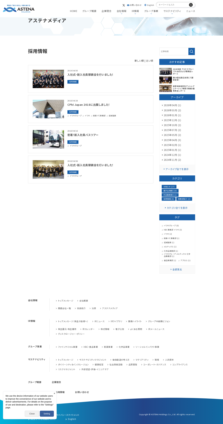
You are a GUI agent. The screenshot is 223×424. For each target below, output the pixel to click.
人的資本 (169, 359)
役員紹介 (81, 308)
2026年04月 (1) (172, 105)
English (150, 5)
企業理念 (106, 11)
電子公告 (119, 329)
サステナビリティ (36, 359)
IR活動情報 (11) (170, 195)
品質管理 (133, 364)
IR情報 (31, 320)
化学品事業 (124, 346)
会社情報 (33, 300)
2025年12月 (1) (172, 120)
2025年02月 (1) (172, 145)
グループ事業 (35, 346)
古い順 (149, 60)
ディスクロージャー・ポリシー (71, 333)
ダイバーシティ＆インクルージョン (73, 364)
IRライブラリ (116, 321)
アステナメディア (110, 308)
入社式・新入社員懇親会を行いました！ (90, 74)
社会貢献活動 (115, 364)
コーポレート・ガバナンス (154, 364)
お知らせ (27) (169, 186)
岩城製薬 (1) (169, 242)
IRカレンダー (88, 329)
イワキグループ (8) (171, 225)
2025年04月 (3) (172, 140)
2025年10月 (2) (172, 125)
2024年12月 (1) (172, 155)
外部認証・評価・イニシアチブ (94, 369)
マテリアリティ (142, 359)
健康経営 (99, 364)
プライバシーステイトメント (66, 414)
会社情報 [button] (121, 11)
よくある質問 (136, 329)
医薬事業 (108, 346)
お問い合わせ (136, 5)
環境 (157, 359)
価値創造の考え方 (120, 359)
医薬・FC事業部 (99, 116)
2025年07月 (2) (172, 130)
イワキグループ (76, 116)
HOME (73, 11)
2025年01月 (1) (172, 150)
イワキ (87, 116)
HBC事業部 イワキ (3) (173, 230)
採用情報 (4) (168, 199)
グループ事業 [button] (151, 11)
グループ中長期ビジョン (159, 321)
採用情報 (73, 81)
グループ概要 (89, 11)
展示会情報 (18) (170, 190)
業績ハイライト (135, 321)
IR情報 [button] (135, 11)
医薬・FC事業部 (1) (171, 238)
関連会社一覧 (64, 308)
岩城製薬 (112, 116)
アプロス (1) (185, 260)
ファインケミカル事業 (68, 346)
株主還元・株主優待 (67, 329)
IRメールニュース (156, 329)
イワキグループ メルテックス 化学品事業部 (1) (177, 255)
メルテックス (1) (170, 247)
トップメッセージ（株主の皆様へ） (73, 321)
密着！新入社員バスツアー (82, 135)
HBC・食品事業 (91, 346)
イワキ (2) (168, 234)
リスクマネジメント (66, 369)
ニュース (190, 11)
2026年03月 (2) (172, 110)
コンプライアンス (180, 364)
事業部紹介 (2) (184, 199)
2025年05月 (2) (172, 135)
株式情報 (105, 329)
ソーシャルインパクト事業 (147, 346)
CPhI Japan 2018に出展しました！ (88, 104)
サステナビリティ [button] (172, 11)
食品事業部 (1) (170, 260)
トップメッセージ (65, 300)
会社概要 (83, 300)
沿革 (94, 308)
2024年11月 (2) (172, 160)
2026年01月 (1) (172, 115)
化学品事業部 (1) (171, 251)
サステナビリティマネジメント (92, 359)
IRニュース (99, 321)
